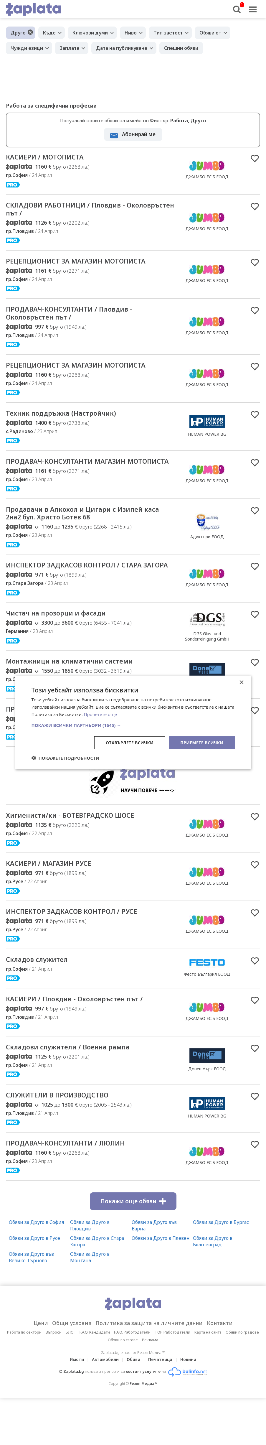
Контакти (220, 1370)
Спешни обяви (181, 48)
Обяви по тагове (123, 1387)
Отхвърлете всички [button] (130, 742)
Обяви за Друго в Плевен (161, 1285)
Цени (41, 1370)
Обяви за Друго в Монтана (90, 1304)
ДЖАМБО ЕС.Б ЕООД (207, 177)
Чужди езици (27, 48)
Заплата (69, 48)
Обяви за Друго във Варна (154, 1272)
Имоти (77, 1406)
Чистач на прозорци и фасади (64, 642)
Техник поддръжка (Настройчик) (70, 420)
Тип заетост (168, 32)
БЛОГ (70, 1379)
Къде (49, 32)
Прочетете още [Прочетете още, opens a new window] (100, 714)
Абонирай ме (139, 134)
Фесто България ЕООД (207, 1017)
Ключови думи (90, 32)
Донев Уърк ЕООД (207, 1114)
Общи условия (71, 1370)
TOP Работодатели (172, 1379)
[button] (133, 725)
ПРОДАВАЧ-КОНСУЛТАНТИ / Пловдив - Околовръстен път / (79, 317)
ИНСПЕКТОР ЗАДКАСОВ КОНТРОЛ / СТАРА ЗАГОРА (84, 589)
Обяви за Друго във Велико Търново (31, 1304)
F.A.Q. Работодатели (132, 1379)
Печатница (160, 1406)
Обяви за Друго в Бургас (221, 1269)
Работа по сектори (24, 1379)
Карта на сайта (208, 1379)
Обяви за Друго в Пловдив (90, 1272)
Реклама (150, 1387)
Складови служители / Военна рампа (78, 1092)
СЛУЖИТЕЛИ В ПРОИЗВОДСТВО (66, 1141)
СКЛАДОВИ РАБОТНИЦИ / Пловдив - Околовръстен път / (75, 211)
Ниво (131, 32)
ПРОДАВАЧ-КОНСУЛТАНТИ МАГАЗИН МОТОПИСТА (75, 473)
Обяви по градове (242, 1379)
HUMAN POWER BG (207, 441)
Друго (18, 32)
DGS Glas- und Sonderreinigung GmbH (207, 665)
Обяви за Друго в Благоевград (212, 1288)
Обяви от (210, 32)
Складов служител (42, 1003)
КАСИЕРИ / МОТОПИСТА (51, 157)
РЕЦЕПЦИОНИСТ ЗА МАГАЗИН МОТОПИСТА (87, 264)
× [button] (241, 682)
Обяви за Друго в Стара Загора (97, 1288)
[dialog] (133, 722)
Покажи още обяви (133, 1248)
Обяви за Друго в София (36, 1269)
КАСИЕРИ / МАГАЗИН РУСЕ (55, 905)
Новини (188, 1406)
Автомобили (105, 1406)
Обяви (133, 1406)
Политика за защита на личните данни (149, 1370)
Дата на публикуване (121, 48)
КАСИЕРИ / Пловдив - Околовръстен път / (85, 1043)
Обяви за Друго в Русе (34, 1285)
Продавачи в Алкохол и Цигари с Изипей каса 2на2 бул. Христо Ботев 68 (85, 531)
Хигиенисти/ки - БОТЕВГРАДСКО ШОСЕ (80, 856)
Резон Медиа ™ (144, 1430)
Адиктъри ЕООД (207, 554)
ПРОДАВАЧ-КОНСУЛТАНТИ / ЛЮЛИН (75, 1190)
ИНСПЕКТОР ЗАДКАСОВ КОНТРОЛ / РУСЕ (82, 954)
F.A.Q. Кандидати (95, 1379)
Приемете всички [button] (201, 742)
